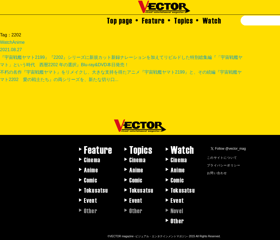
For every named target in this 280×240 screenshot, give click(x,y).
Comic (90, 179)
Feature (153, 20)
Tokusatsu (96, 189)
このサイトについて (222, 157)
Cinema (92, 159)
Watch (212, 20)
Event (90, 200)
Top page (120, 20)
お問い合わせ (217, 172)
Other (177, 220)
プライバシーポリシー (223, 165)
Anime (91, 169)
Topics (183, 20)
